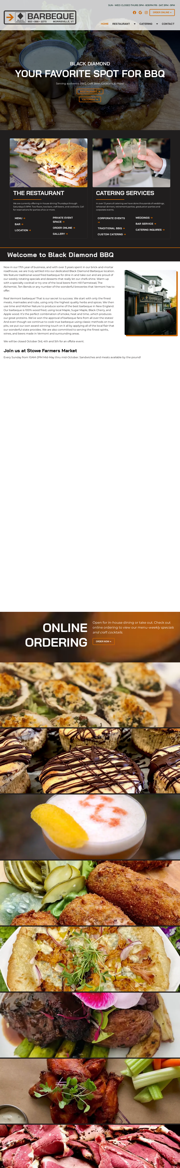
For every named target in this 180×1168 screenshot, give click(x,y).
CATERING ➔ (90, 99)
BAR (19, 224)
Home (105, 23)
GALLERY (60, 233)
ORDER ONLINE (64, 227)
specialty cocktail (23, 282)
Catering (145, 23)
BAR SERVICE (146, 223)
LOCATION (23, 230)
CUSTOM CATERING (112, 234)
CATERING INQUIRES (150, 229)
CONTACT (168, 23)
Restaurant (121, 23)
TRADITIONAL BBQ (111, 228)
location (109, 271)
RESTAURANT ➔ (90, 91)
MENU (20, 218)
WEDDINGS (144, 217)
